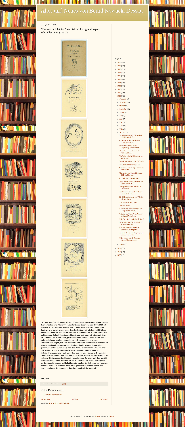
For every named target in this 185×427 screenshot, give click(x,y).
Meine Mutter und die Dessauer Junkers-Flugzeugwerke (129, 239)
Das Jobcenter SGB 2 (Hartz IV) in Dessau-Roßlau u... (130, 193)
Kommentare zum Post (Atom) (59, 403)
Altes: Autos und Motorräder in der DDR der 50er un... (130, 174)
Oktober (122, 105)
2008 (119, 252)
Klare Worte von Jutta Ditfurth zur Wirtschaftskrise (130, 152)
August (122, 112)
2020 (119, 62)
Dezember (123, 99)
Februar (122, 132)
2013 (119, 86)
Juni (121, 119)
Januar (121, 244)
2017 (119, 72)
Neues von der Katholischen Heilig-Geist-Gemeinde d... (131, 182)
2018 (119, 69)
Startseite (74, 399)
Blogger (111, 416)
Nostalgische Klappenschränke (129, 164)
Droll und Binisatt (125, 205)
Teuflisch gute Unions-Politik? (129, 178)
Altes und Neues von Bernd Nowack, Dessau (92, 10)
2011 (119, 93)
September (123, 109)
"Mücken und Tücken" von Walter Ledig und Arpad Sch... (130, 210)
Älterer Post (103, 399)
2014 (119, 83)
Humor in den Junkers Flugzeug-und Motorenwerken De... (131, 234)
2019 (119, 66)
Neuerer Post (45, 399)
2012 (119, 89)
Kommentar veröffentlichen (53, 395)
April (121, 126)
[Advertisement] (129, 39)
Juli (120, 116)
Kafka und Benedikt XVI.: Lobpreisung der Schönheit (129, 147)
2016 (119, 76)
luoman (97, 416)
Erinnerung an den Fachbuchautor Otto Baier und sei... (130, 141)
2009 (119, 248)
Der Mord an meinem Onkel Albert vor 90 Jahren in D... (130, 136)
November (123, 102)
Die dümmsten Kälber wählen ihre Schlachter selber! (130, 223)
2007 (119, 255)
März (121, 129)
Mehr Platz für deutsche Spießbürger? (131, 219)
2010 (119, 96)
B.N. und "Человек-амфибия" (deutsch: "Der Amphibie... (129, 229)
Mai (120, 122)
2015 (119, 79)
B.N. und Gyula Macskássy (128, 202)
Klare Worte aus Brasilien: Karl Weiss (131, 161)
